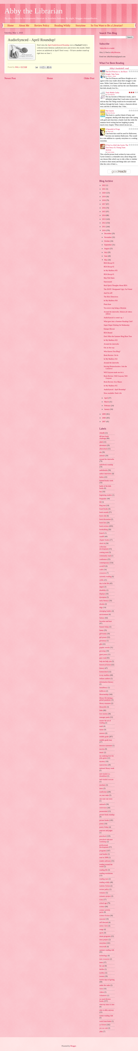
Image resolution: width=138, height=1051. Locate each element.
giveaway (102, 641)
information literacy (106, 682)
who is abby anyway (106, 1010)
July (105, 252)
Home (10, 25)
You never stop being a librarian (115, 308)
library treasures (105, 703)
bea (100, 492)
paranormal (103, 811)
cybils (101, 580)
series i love (103, 926)
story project (103, 940)
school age (103, 903)
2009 (104, 414)
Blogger (73, 1046)
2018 (104, 200)
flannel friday (104, 627)
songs (101, 929)
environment (103, 614)
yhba (101, 1031)
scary (101, 900)
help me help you (105, 661)
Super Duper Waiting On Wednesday (116, 325)
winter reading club (106, 1016)
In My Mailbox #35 (110, 270)
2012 (104, 223)
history (101, 668)
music (101, 752)
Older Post (89, 78)
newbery (102, 785)
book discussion (105, 519)
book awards (103, 512)
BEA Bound (108, 333)
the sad (101, 966)
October (107, 241)
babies (101, 477)
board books (103, 509)
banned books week (106, 481)
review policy (104, 889)
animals (102, 456)
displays (102, 594)
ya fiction (102, 1025)
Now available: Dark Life (113, 393)
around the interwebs (106, 459)
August (107, 249)
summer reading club (106, 950)
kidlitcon (102, 691)
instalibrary (103, 688)
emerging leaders (105, 611)
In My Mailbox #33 (110, 340)
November (108, 237)
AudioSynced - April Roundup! (115, 389)
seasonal (102, 919)
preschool (102, 836)
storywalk (102, 947)
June (106, 256)
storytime (102, 943)
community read (105, 556)
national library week (106, 768)
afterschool (103, 449)
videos (101, 992)
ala (100, 452)
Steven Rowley (111, 113)
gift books (102, 634)
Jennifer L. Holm (111, 76)
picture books (104, 820)
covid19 (102, 566)
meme (101, 730)
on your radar (104, 795)
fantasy (101, 618)
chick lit (102, 543)
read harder (103, 854)
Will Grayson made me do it (113, 372)
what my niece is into (106, 1005)
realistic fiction (104, 886)
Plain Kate (107, 304)
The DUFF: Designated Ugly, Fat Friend (118, 289)
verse (101, 989)
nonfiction (103, 792)
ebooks (101, 604)
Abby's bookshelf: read (119, 68)
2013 (104, 219)
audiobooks (103, 470)
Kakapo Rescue (109, 329)
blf (100, 502)
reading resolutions (106, 873)
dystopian (102, 597)
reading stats (103, 879)
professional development (103, 846)
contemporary (104, 563)
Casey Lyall (110, 131)
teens (101, 962)
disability (102, 590)
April (106, 398)
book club (102, 516)
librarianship (103, 694)
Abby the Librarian (33, 11)
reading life (103, 870)
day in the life (104, 583)
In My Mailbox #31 (110, 386)
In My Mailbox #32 (110, 359)
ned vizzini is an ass (106, 779)
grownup (102, 651)
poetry (101, 824)
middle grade (104, 737)
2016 (104, 208)
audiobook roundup (106, 465)
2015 (104, 212)
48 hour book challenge (104, 437)
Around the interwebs (111, 344)
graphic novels (104, 647)
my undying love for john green (106, 757)
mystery (102, 761)
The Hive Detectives (111, 297)
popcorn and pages (105, 830)
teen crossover (104, 959)
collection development (103, 548)
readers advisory (105, 861)
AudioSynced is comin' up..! (114, 318)
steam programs (105, 936)
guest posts (103, 654)
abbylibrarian (115, 52)
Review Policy (41, 25)
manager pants (104, 717)
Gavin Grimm (110, 152)
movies (101, 749)
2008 (104, 418)
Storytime (81, 25)
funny (101, 630)
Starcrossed (108, 282)
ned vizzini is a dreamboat (104, 775)
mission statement (105, 746)
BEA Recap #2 (109, 267)
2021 (104, 189)
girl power (103, 637)
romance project (105, 896)
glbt (100, 644)
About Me (24, 25)
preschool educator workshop (106, 841)
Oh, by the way (109, 348)
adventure (102, 445)
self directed (103, 922)
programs (102, 851)
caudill (101, 536)
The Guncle (110, 111)
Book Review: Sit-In (111, 355)
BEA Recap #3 (109, 263)
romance (102, 893)
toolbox (102, 973)
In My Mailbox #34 (110, 300)
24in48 (101, 433)
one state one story (105, 799)
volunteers (103, 996)
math (101, 726)
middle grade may (105, 740)
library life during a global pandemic (106, 699)
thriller (101, 969)
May (106, 260)
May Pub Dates (109, 278)
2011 (104, 227)
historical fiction (105, 665)
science (102, 907)
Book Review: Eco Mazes (113, 382)
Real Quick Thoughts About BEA (115, 285)
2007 (104, 422)
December (108, 233)
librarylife (102, 707)
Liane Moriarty (111, 94)
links (101, 710)
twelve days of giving (106, 980)
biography (102, 499)
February (107, 406)
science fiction (104, 916)
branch (101, 533)
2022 (104, 185)
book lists (102, 523)
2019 (104, 197)
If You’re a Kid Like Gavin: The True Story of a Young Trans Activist (117, 147)
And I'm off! (108, 293)
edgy (101, 607)
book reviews (104, 526)
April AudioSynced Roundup (58, 45)
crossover (102, 573)
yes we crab (103, 1028)
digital (101, 587)
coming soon (103, 552)
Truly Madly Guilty (112, 93)
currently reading (105, 577)
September (108, 245)
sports (101, 933)
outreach (102, 804)
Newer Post (10, 78)
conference (103, 559)
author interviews (105, 474)
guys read (102, 658)
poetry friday (104, 827)
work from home (105, 1021)
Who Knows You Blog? (112, 351)
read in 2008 (103, 857)
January (107, 409)
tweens (101, 976)
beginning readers (105, 495)
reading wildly (104, 882)
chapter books (104, 540)
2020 (104, 193)
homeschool (103, 672)
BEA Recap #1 (109, 274)
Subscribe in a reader (107, 48)
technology (103, 956)
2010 (104, 230)
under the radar (104, 985)
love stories (103, 714)
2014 (104, 215)
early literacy (104, 601)
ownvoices (103, 808)
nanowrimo (103, 765)
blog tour (102, 505)
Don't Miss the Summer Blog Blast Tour (118, 336)
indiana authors (104, 679)
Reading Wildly (62, 25)
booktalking (103, 530)
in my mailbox (104, 675)
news (101, 788)
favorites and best (105, 621)
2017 (104, 204)
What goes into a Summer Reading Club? (118, 321)
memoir (102, 733)
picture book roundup (106, 815)
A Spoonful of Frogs (113, 129)
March (106, 402)
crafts (101, 570)
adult (101, 442)
